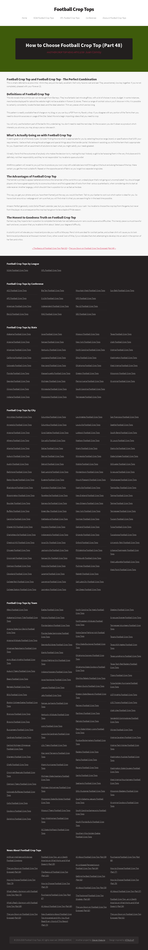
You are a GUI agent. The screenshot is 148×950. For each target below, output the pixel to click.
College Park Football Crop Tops (20, 581)
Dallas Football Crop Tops (52, 448)
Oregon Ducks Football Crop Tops (90, 686)
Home (24, 18)
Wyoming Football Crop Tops (122, 381)
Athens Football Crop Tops (18, 440)
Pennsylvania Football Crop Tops (90, 381)
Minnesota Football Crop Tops (54, 389)
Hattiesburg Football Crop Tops (54, 519)
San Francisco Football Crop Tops (124, 417)
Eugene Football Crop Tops (52, 479)
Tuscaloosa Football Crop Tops (123, 534)
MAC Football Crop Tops (51, 314)
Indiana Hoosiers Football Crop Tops (56, 671)
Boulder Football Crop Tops (18, 503)
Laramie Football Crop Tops (53, 573)
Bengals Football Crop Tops (18, 686)
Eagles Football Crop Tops (52, 609)
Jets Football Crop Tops (51, 695)
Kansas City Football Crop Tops (54, 558)
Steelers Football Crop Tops (122, 609)
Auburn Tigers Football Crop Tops (21, 671)
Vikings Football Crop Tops (121, 729)
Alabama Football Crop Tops (19, 334)
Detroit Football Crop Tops (52, 464)
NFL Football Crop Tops (70, 18)
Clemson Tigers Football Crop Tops (21, 784)
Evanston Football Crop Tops (53, 487)
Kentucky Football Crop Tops (53, 349)
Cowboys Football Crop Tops (19, 811)
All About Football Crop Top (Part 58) (91, 887)
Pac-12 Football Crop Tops (87, 306)
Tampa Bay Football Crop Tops (123, 487)
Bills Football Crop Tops (17, 694)
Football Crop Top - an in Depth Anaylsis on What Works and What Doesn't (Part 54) (124, 903)
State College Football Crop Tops (124, 456)
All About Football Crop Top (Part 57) (125, 891)
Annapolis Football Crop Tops (19, 424)
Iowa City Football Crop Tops (53, 542)
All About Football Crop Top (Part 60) (56, 906)
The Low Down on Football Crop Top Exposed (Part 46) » (92, 248)
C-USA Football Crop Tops (52, 298)
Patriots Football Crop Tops (87, 721)
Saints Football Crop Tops (86, 775)
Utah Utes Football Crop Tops (122, 710)
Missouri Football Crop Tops (87, 334)
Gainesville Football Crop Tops (54, 503)
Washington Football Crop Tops (123, 357)
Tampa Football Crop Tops (121, 495)
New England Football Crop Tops (90, 495)
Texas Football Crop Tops (120, 334)
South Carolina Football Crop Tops (90, 389)
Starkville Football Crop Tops (122, 448)
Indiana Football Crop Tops (18, 397)
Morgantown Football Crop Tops (89, 472)
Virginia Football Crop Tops (121, 349)
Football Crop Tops (74, 9)
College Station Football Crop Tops (21, 589)
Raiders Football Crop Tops (87, 752)
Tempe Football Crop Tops (121, 503)
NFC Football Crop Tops (86, 298)
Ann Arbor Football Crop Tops (19, 417)
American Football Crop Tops (19, 306)
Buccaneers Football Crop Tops (20, 729)
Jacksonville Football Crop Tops (54, 550)
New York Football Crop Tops (88, 342)
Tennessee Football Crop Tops (88, 397)
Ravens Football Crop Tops (87, 767)
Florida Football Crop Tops (18, 373)
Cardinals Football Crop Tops (19, 737)
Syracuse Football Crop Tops (122, 472)
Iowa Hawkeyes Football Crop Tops (56, 679)
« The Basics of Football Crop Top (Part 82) (49, 248)
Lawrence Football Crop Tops (53, 581)
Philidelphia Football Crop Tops (89, 550)
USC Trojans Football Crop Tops (123, 702)
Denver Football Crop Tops (52, 456)
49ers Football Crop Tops (17, 609)
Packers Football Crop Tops (87, 705)
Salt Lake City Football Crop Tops (90, 581)
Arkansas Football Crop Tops (19, 349)
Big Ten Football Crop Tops (52, 290)
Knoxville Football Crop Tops (53, 566)
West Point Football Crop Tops (123, 569)
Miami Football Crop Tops (86, 448)
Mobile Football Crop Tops (87, 464)
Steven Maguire (98, 940)
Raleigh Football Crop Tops (87, 573)
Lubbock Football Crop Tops (88, 432)
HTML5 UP (129, 940)
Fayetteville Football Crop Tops (54, 495)
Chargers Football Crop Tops (19, 756)
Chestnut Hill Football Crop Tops (20, 542)
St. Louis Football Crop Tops (122, 440)
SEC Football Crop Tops (86, 314)
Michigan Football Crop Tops (53, 381)
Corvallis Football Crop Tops (53, 440)
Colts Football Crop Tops (17, 803)
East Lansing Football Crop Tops (54, 472)
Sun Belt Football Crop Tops (122, 290)
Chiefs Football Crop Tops (17, 764)
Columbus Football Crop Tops (53, 424)
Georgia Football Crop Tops (18, 381)
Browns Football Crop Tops (18, 722)
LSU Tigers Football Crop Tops (54, 745)
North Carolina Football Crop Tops (90, 349)
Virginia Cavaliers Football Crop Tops (125, 737)
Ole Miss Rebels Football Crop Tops (90, 678)
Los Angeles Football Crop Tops (89, 417)
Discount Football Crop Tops (114, 18)
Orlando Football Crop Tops (87, 534)
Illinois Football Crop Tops (18, 389)
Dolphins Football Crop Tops (19, 819)
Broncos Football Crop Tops (18, 714)
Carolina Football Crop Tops (18, 519)
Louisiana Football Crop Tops (53, 357)
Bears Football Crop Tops (17, 679)
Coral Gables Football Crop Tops (54, 432)
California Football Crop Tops (19, 357)
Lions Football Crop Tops (51, 726)
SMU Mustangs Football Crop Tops (90, 791)
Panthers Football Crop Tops (88, 713)
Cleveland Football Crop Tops (19, 573)
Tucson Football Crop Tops (121, 519)
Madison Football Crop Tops (87, 440)
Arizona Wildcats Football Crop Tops (22, 640)
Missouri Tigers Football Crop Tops (55, 810)
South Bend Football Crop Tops (123, 432)
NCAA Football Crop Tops (43, 18)
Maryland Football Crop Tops (53, 365)
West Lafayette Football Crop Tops (124, 561)
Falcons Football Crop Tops (52, 617)
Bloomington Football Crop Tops (21, 495)
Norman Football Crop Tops (87, 519)
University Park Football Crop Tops (124, 542)
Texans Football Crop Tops (121, 636)
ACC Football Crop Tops (17, 290)
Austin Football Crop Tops (18, 464)
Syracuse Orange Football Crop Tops (125, 617)
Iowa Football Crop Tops (51, 334)
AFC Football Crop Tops (17, 298)
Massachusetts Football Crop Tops (55, 373)
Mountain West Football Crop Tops (90, 290)
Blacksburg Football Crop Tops (20, 487)
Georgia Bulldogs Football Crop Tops (56, 644)
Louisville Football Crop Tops (88, 424)
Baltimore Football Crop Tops (19, 472)
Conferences (91, 18)
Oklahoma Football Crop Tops (88, 365)
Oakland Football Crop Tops (87, 527)
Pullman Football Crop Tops (87, 566)
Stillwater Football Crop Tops (122, 464)
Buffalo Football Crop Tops (18, 511)
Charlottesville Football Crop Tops (21, 534)
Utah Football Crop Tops (120, 342)
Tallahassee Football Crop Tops (123, 479)
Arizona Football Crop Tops (18, 342)
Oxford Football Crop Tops (87, 542)
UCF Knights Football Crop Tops (123, 694)
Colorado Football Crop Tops (19, 365)
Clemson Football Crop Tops (19, 566)
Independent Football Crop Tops (55, 306)
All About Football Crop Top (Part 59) (91, 857)
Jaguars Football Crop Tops (52, 687)
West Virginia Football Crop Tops (123, 365)
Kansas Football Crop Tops (52, 342)
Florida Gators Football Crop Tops (55, 625)
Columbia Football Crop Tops (53, 417)
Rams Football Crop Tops (86, 759)
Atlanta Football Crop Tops (18, 448)
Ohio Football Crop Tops (86, 357)
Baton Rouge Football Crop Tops (20, 479)
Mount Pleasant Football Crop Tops (91, 479)
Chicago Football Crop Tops (18, 550)
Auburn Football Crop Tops (18, 456)
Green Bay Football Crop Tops (53, 511)
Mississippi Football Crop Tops (54, 397)
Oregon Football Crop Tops (87, 373)
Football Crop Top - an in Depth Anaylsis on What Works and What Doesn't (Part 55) (55, 860)
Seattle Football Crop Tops (121, 424)
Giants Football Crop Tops (52, 652)
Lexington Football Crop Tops (53, 589)
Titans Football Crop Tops (121, 675)
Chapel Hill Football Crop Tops (20, 527)
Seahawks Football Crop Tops (88, 783)
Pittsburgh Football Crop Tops (88, 558)
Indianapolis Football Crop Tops (54, 534)
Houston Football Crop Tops (53, 527)
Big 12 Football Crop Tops (17, 314)
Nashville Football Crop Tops (88, 487)
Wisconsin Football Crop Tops (122, 373)
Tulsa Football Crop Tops (120, 527)
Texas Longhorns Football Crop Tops (125, 656)
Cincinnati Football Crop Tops (19, 558)
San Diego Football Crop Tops (88, 589)
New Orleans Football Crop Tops (89, 503)
